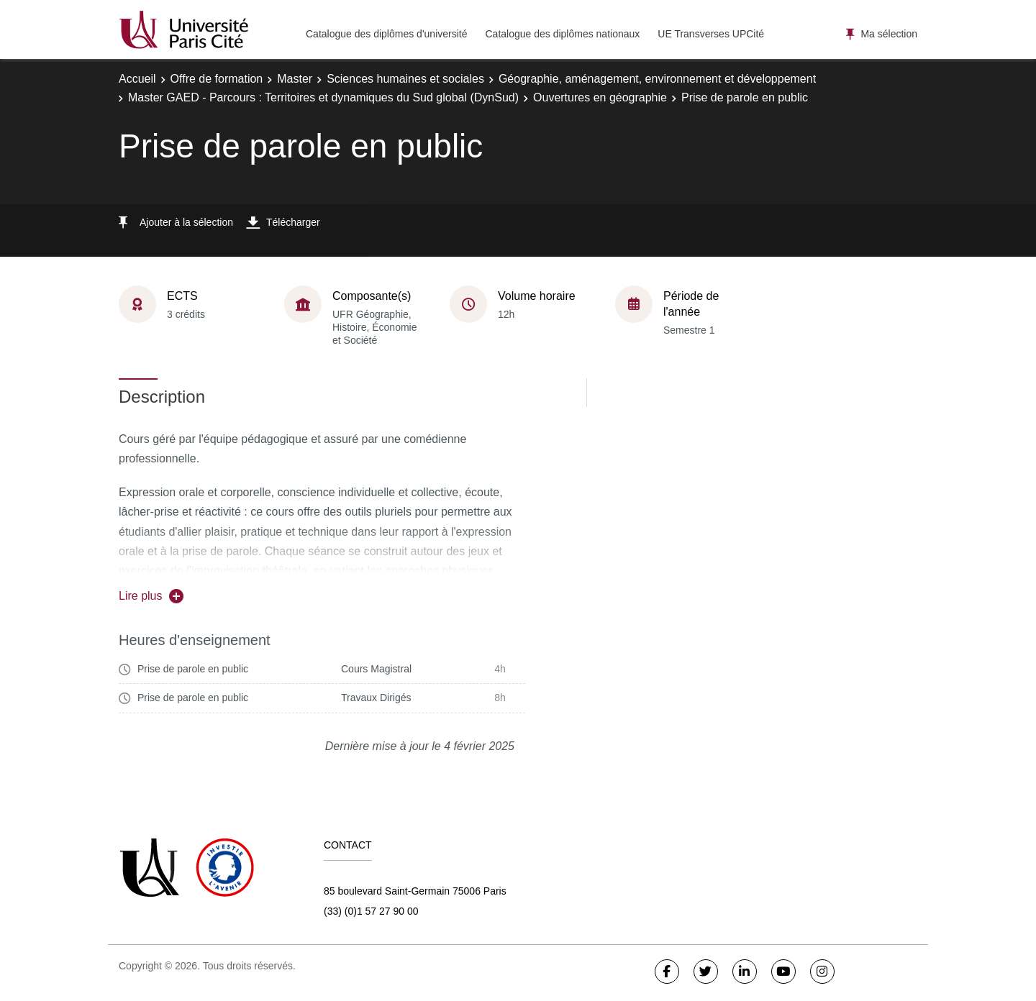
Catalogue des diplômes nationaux (562, 34)
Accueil (137, 79)
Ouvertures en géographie (600, 97)
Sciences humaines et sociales (405, 79)
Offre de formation (217, 79)
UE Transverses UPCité (711, 34)
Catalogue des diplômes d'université (386, 34)
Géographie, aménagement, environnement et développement (657, 79)
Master (294, 79)
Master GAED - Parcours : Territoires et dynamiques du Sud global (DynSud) (323, 97)
